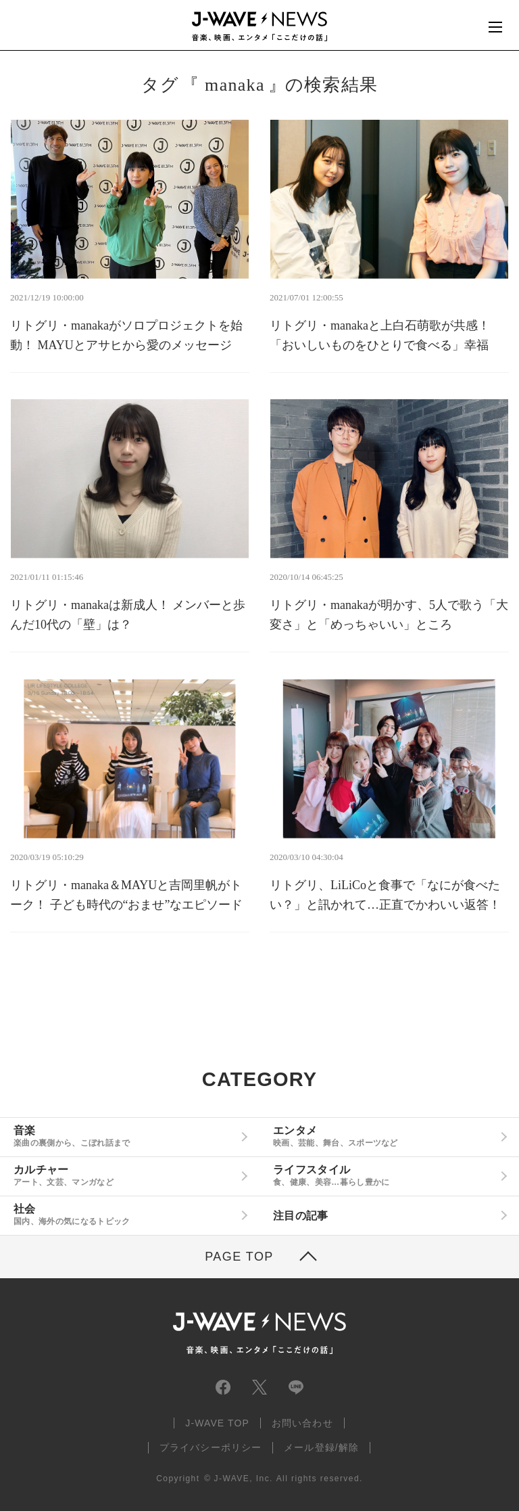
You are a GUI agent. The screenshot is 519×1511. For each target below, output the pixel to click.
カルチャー (125, 1175)
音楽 (125, 1136)
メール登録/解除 (321, 1447)
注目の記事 (300, 1215)
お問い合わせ (302, 1423)
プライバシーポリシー (210, 1447)
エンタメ (384, 1136)
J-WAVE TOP (217, 1423)
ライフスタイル (384, 1175)
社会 (125, 1214)
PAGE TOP (239, 1256)
